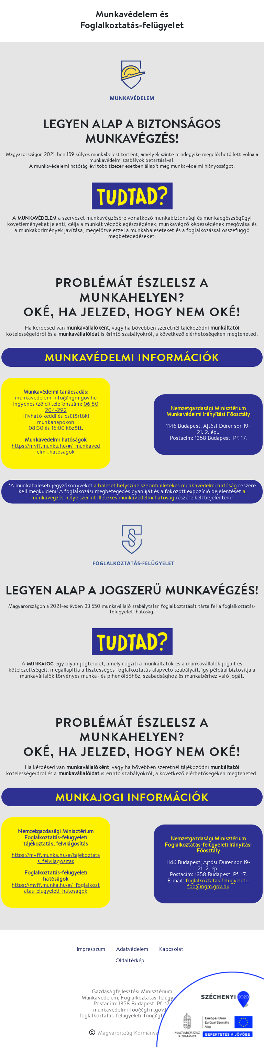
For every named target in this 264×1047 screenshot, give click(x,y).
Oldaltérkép (130, 960)
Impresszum (91, 949)
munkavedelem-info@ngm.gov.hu (56, 397)
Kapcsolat (171, 949)
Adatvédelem (132, 949)
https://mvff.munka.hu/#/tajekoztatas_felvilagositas (56, 858)
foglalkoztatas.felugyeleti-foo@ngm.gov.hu (217, 883)
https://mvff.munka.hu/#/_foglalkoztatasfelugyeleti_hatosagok (56, 888)
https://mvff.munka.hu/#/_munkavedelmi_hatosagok (56, 449)
